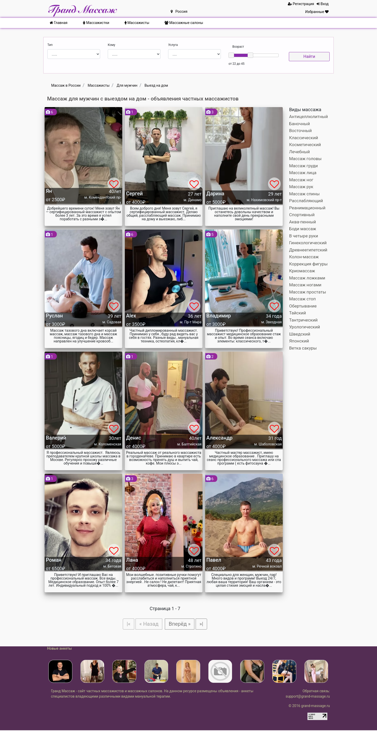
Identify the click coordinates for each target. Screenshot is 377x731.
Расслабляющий (306, 200)
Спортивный (302, 214)
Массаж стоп (302, 298)
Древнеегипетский (308, 249)
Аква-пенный (302, 221)
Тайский (297, 312)
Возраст (238, 46)
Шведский (299, 334)
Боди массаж (302, 228)
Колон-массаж (304, 256)
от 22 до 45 (236, 64)
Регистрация (301, 4)
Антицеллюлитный (308, 116)
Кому (111, 45)
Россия (179, 11)
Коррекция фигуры (308, 263)
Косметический (305, 144)
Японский (299, 340)
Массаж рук (301, 186)
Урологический (304, 326)
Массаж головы (305, 158)
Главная (59, 23)
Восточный (300, 130)
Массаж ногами (305, 284)
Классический (303, 137)
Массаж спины (304, 193)
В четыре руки (303, 235)
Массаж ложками (307, 277)
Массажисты (137, 23)
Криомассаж (302, 270)
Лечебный (299, 151)
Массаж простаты (307, 291)
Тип (49, 45)
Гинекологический (308, 242)
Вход (323, 4)
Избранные (317, 12)
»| (203, 624)
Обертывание (303, 306)
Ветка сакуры (303, 348)
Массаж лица (302, 172)
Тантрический (303, 320)
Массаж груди (303, 165)
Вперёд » (180, 624)
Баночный (299, 123)
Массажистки (96, 23)
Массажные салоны (184, 23)
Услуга (173, 45)
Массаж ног (301, 179)
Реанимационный (307, 207)
